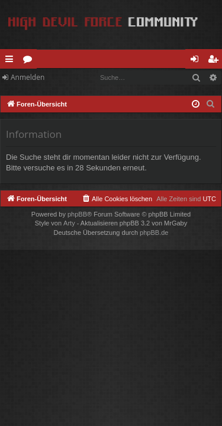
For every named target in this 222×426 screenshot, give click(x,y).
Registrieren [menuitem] (215, 61)
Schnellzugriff (11, 61)
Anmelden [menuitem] (198, 61)
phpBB (77, 214)
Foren (30, 61)
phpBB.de (154, 232)
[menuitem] (210, 104)
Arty (69, 223)
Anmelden (27, 77)
